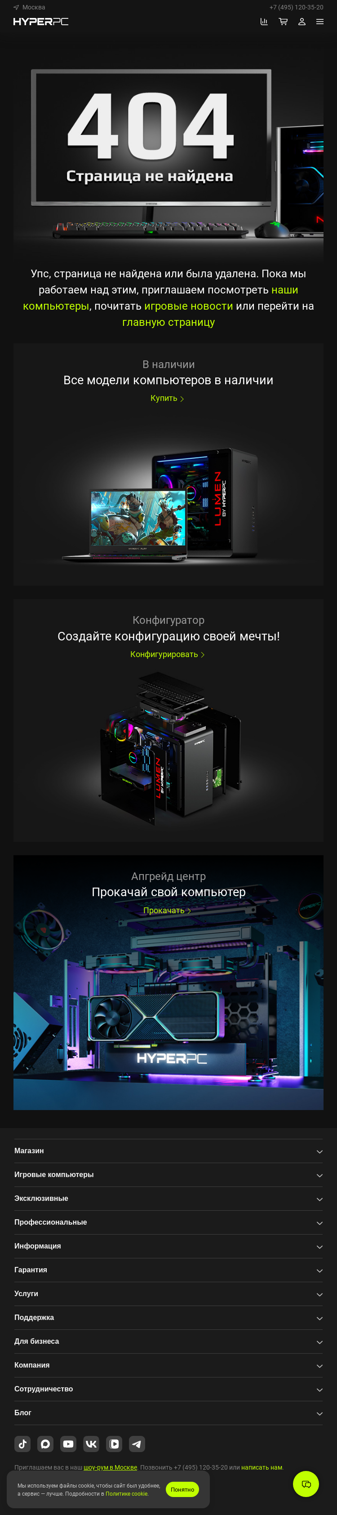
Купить (168, 397)
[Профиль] (302, 21)
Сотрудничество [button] (43, 1389)
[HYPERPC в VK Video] (114, 1443)
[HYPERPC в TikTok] (22, 1443)
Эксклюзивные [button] (41, 1198)
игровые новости (188, 305)
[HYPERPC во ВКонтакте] (91, 1443)
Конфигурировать (168, 654)
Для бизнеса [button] (36, 1341)
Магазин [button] (29, 1151)
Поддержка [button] (34, 1317)
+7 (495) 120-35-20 (297, 7)
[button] (29, 7)
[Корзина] (283, 21)
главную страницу (168, 322)
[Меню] (320, 21)
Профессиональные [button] (50, 1222)
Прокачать (168, 910)
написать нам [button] (261, 1467)
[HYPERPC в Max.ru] (45, 1443)
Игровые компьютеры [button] (54, 1174)
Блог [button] (22, 1413)
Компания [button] (32, 1365)
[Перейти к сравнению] (264, 21)
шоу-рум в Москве (110, 1467)
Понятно (182, 1489)
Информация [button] (37, 1246)
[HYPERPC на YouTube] (68, 1443)
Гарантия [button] (30, 1270)
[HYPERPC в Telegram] (137, 1443)
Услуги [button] (26, 1293)
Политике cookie (126, 1493)
